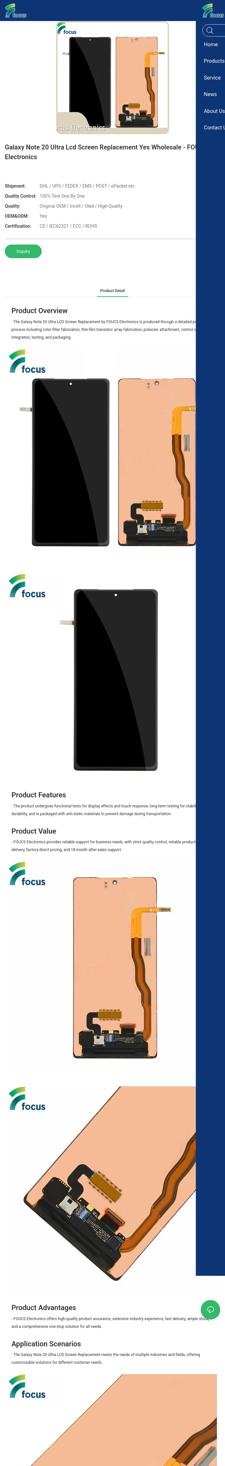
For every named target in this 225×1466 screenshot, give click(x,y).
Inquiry (23, 251)
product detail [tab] (112, 291)
